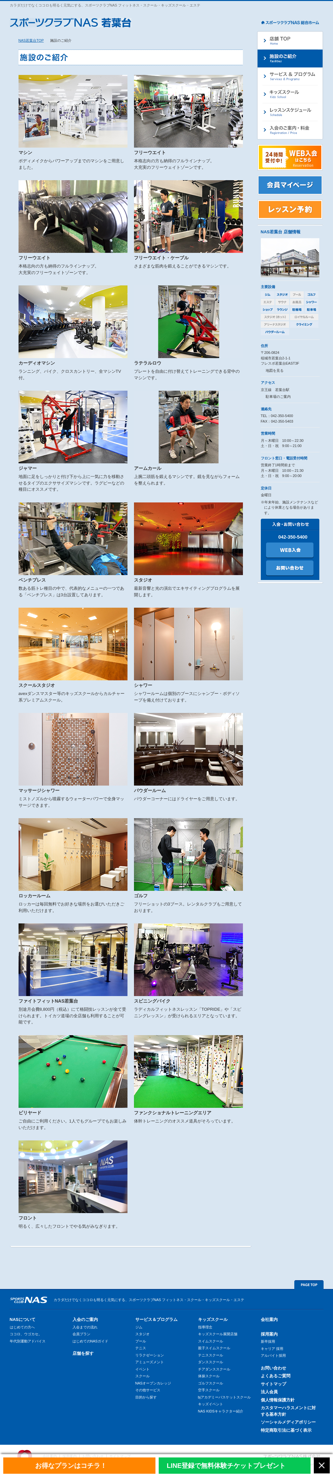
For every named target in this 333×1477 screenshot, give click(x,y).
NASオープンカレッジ (153, 1383)
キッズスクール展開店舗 (217, 1334)
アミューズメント (149, 1362)
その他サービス (147, 1390)
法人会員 (269, 1391)
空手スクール (209, 1390)
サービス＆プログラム (156, 1319)
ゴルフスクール (210, 1383)
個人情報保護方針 (278, 1399)
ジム (138, 1327)
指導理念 (205, 1327)
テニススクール (210, 1355)
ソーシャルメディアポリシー (288, 1422)
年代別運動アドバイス (28, 1341)
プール (140, 1341)
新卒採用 (268, 1341)
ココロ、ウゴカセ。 (26, 1334)
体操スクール (209, 1376)
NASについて (22, 1319)
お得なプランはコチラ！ (71, 1465)
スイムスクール (210, 1341)
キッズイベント (210, 1404)
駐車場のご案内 (278, 396)
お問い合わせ (273, 1368)
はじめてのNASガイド (91, 1341)
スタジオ (142, 1334)
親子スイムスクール (214, 1348)
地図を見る (275, 370)
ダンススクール (210, 1362)
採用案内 (269, 1334)
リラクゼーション (149, 1355)
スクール (142, 1376)
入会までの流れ (85, 1327)
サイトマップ (273, 1384)
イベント (142, 1369)
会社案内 (269, 1319)
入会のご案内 (85, 1319)
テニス (140, 1348)
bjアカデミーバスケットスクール (224, 1397)
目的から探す (146, 1397)
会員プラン (81, 1334)
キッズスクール (213, 1319)
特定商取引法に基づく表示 (286, 1430)
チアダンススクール (214, 1369)
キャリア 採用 (272, 1349)
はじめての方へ (22, 1327)
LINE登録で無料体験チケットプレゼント (226, 1465)
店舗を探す (83, 1353)
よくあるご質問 (275, 1375)
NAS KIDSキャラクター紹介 (220, 1411)
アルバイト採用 (273, 1355)
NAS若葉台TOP (31, 40)
